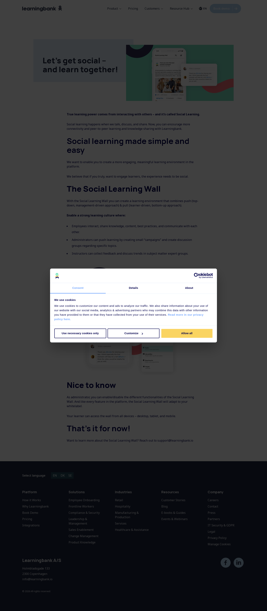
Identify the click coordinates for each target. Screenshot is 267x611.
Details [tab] (133, 287)
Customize (133, 333)
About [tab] (189, 287)
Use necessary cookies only (80, 333)
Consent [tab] (78, 287)
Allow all (186, 333)
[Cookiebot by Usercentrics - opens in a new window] (196, 275)
